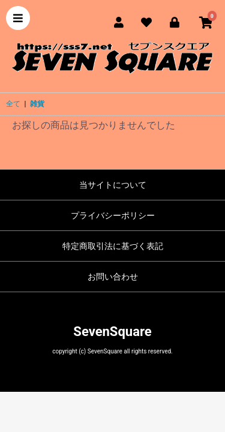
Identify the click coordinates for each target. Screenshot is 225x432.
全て (13, 104)
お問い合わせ (113, 276)
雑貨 (37, 104)
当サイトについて (112, 185)
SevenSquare (112, 331)
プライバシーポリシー (113, 215)
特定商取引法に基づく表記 (112, 246)
